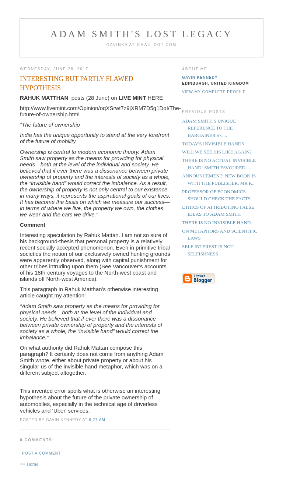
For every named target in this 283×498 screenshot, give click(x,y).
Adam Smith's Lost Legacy (141, 34)
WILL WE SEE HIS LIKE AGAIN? (217, 152)
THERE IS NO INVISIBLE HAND (216, 222)
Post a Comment (41, 453)
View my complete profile (214, 92)
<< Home (29, 464)
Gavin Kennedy (200, 77)
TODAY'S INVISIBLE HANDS (213, 143)
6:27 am (97, 420)
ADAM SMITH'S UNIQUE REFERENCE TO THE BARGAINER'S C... (209, 128)
